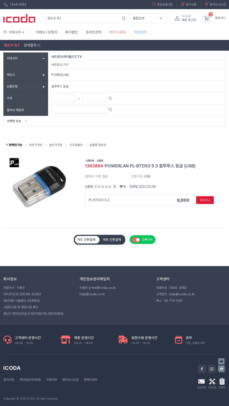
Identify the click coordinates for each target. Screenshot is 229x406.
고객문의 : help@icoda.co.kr (175, 294)
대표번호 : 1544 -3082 (171, 287)
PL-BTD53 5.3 (99, 200)
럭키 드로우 (118, 32)
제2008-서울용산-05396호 (21, 300)
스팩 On (147, 239)
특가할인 (71, 32)
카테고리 (12, 32)
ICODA (12, 368)
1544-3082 (15, 4)
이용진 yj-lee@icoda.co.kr (98, 287)
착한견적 (140, 32)
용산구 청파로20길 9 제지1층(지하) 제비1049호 (33, 313)
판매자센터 (90, 379)
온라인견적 (94, 32)
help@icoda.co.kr (92, 294)
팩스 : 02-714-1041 (169, 300)
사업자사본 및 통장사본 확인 (20, 307)
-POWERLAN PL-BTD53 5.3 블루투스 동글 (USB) (140, 166)
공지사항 (188, 4)
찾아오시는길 (215, 4)
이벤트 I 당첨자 (46, 32)
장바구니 (220, 18)
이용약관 (51, 379)
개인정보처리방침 (30, 379)
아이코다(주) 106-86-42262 (22, 294)
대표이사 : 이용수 (14, 287)
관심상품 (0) (162, 4)
